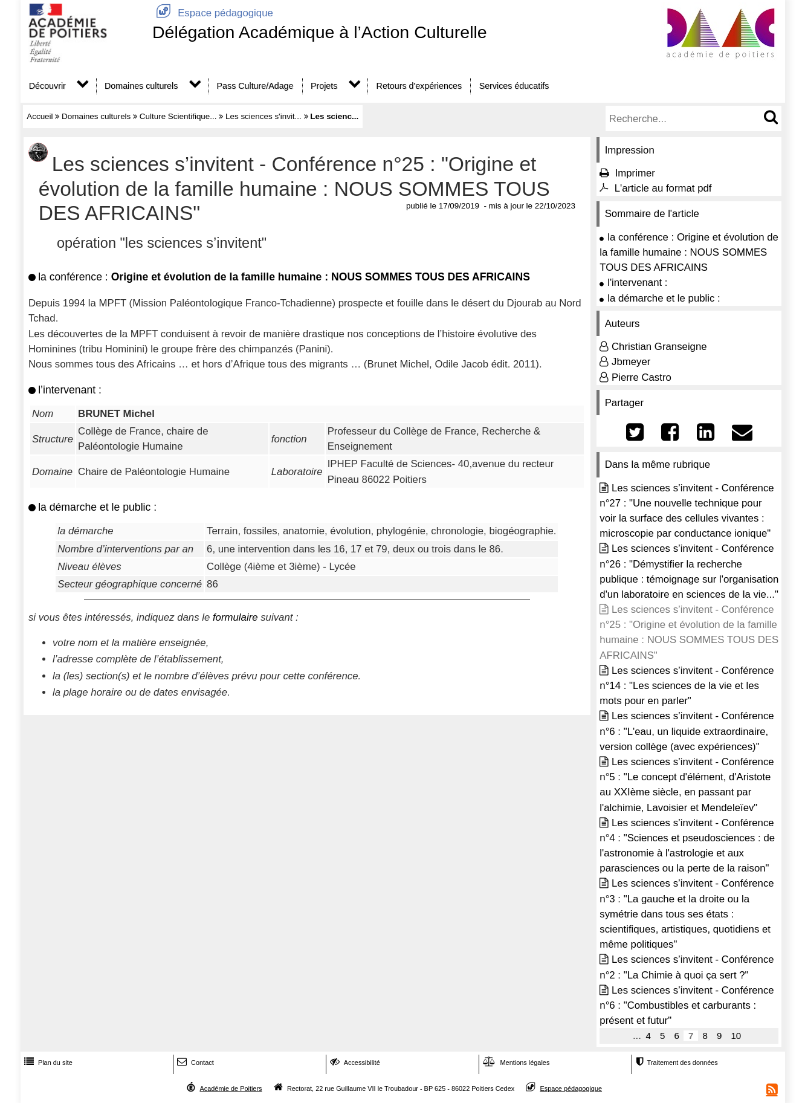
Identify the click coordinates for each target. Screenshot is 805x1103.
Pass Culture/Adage (255, 86)
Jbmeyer (631, 361)
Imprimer (635, 173)
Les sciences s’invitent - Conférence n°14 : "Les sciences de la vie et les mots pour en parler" (687, 686)
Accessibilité (354, 1062)
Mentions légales (514, 1062)
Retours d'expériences (419, 86)
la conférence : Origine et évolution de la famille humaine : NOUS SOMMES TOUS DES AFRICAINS (689, 252)
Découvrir (47, 86)
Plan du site (47, 1062)
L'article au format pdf (663, 188)
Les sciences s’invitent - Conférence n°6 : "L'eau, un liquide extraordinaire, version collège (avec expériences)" (687, 731)
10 (736, 1035)
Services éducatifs (514, 86)
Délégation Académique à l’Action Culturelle (319, 32)
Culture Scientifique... (178, 116)
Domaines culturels (141, 86)
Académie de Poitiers (230, 1088)
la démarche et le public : (663, 298)
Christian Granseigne (659, 346)
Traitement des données (675, 1062)
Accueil (40, 116)
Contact (194, 1062)
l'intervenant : (637, 282)
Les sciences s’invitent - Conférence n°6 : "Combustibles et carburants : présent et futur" (687, 1005)
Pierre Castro (641, 377)
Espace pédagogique (212, 13)
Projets (324, 86)
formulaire (235, 617)
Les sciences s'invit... (263, 116)
